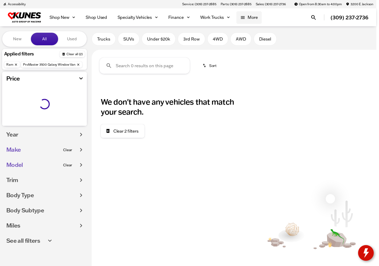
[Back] (72, 54)
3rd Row (191, 39)
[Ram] (12, 64)
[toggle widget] (366, 253)
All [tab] (44, 38)
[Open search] (313, 17)
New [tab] (17, 38)
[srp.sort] (210, 65)
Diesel (265, 39)
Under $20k (158, 39)
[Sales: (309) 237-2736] (271, 4)
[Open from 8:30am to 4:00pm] (318, 4)
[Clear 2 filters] (122, 131)
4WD (218, 39)
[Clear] (67, 150)
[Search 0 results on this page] (145, 66)
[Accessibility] (14, 4)
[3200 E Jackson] (359, 4)
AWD (241, 39)
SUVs (128, 39)
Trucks (103, 39)
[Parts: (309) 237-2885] (236, 4)
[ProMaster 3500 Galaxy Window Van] (51, 64)
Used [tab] (72, 38)
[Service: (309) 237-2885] (199, 4)
